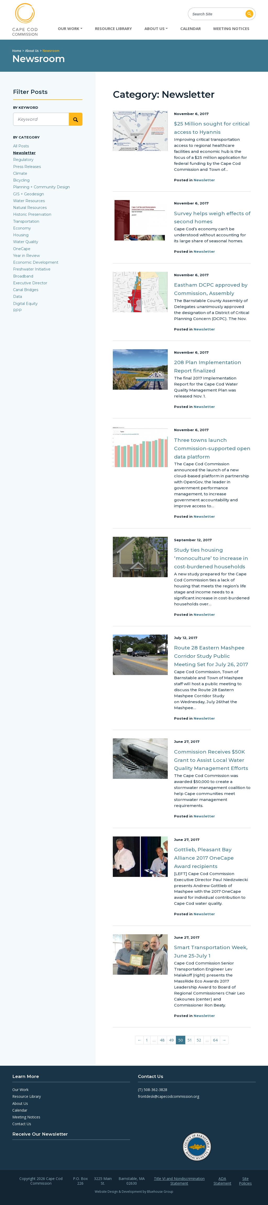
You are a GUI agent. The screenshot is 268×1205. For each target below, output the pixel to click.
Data (17, 296)
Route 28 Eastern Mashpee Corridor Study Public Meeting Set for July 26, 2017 (211, 656)
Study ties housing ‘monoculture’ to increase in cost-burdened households (211, 558)
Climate (20, 173)
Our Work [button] (68, 28)
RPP (17, 310)
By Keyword (25, 107)
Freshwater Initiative (32, 269)
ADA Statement (222, 1181)
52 (199, 1040)
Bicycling (21, 180)
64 (215, 1040)
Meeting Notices (231, 28)
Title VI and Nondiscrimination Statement (179, 1181)
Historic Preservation (32, 214)
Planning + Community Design (41, 187)
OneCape (21, 248)
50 (180, 1040)
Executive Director (30, 283)
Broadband (23, 276)
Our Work (20, 1089)
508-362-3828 (155, 1089)
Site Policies (245, 1181)
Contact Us (21, 1123)
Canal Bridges (25, 289)
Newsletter (204, 180)
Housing (21, 235)
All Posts (21, 146)
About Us (32, 51)
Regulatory (23, 159)
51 (189, 1040)
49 (171, 1040)
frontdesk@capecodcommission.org (168, 1096)
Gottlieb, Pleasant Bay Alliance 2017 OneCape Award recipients (204, 858)
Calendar (190, 28)
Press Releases (27, 166)
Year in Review (26, 255)
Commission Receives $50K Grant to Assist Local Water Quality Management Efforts (211, 760)
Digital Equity (25, 303)
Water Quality (25, 241)
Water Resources (29, 200)
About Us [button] (154, 28)
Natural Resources (30, 207)
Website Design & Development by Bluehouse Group (134, 1191)
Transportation (26, 221)
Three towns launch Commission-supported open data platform (212, 448)
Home (16, 51)
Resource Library (113, 28)
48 (162, 1040)
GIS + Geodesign (28, 194)
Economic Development (35, 262)
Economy (22, 228)
